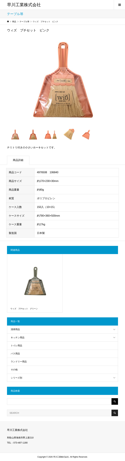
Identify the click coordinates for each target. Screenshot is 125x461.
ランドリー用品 (19, 361)
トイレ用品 (16, 345)
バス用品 (15, 353)
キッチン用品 (17, 337)
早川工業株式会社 (24, 4)
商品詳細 (18, 160)
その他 (14, 369)
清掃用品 (15, 329)
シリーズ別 (16, 377)
